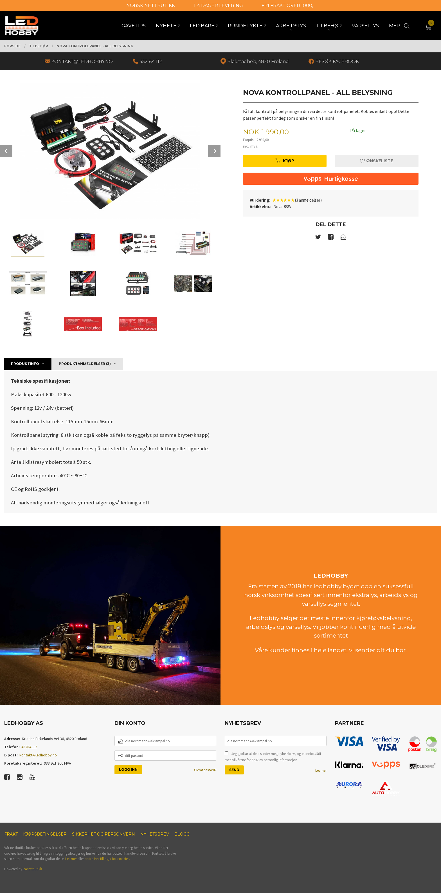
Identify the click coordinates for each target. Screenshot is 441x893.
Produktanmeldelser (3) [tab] (85, 364)
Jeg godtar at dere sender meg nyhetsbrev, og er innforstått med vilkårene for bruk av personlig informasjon (273, 756)
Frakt (11, 834)
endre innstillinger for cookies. (107, 858)
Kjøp (285, 160)
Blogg (182, 834)
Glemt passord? (205, 770)
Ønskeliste (376, 160)
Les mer (321, 770)
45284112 (29, 746)
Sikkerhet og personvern (103, 834)
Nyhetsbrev (154, 834)
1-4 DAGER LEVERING (218, 5)
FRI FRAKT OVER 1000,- (288, 5)
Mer (394, 25)
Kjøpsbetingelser (45, 834)
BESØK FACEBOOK (337, 61)
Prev (6, 151)
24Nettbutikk (32, 869)
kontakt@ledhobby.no (38, 755)
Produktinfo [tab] (25, 364)
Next (214, 151)
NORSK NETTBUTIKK (150, 5)
